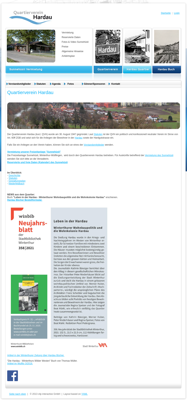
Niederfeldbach (16, 183)
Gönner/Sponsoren (94, 84)
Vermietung (68, 32)
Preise (65, 46)
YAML (84, 394)
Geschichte (14, 175)
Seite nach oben (17, 394)
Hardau (78, 137)
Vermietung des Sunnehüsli (159, 155)
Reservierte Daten (71, 37)
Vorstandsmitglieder (19, 84)
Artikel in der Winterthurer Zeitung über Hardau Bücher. (35, 355)
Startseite (166, 13)
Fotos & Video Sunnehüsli (75, 42)
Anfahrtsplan (68, 56)
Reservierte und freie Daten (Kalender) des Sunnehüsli (37, 162)
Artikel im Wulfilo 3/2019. (20, 363)
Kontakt (116, 84)
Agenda (56, 84)
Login (177, 13)
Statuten (41, 84)
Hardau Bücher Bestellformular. (24, 200)
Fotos (72, 84)
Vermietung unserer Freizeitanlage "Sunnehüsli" (34, 151)
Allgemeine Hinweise (72, 51)
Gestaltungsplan (17, 181)
